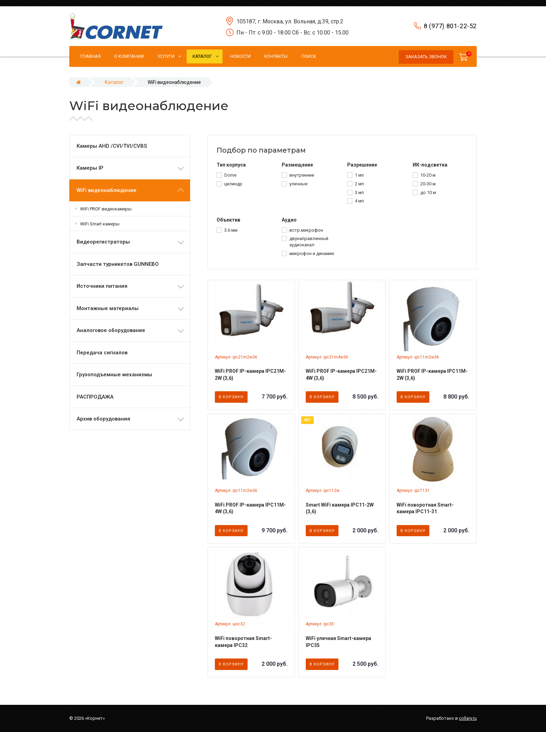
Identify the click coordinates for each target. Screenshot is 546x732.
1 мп (359, 175)
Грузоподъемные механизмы (114, 374)
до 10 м (428, 192)
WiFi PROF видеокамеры (106, 208)
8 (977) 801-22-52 (450, 26)
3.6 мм (230, 230)
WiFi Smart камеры (99, 223)
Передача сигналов (102, 352)
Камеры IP (90, 168)
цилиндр (233, 183)
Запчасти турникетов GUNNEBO (118, 264)
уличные (298, 183)
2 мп (359, 183)
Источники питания (102, 286)
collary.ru (468, 718)
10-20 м (428, 175)
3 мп (359, 192)
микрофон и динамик (311, 253)
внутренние (301, 175)
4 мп (359, 200)
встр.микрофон (306, 230)
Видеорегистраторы (103, 242)
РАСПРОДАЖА (95, 397)
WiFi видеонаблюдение (106, 190)
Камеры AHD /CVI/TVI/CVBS (112, 146)
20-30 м (428, 183)
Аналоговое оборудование (111, 330)
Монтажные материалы (108, 308)
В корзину (231, 397)
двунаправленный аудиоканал (308, 241)
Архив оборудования (103, 419)
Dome (230, 175)
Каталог (114, 82)
